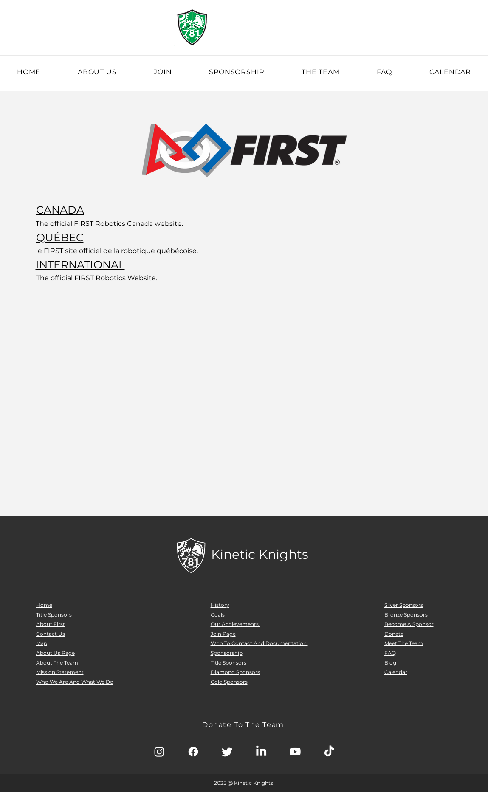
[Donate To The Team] (244, 724)
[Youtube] (295, 751)
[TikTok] (329, 751)
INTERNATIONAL (80, 264)
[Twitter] (227, 751)
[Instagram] (159, 751)
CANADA (60, 209)
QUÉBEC (60, 237)
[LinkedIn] (261, 751)
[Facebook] (193, 751)
